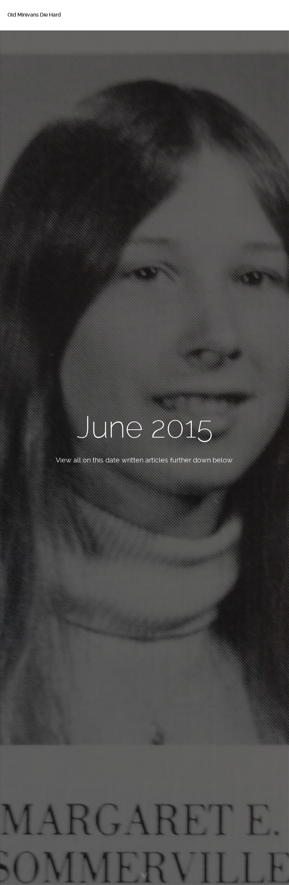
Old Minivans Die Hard (34, 15)
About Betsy (34, 57)
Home (26, 41)
